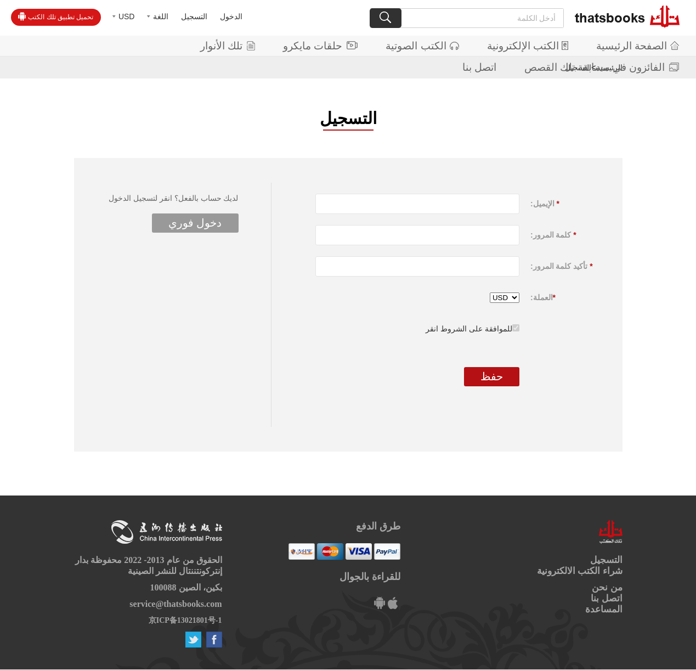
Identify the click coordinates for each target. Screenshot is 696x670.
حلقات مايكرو (320, 46)
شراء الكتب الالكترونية (580, 571)
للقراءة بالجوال (369, 576)
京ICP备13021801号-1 (185, 620)
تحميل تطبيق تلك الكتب (55, 16)
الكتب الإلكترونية (527, 46)
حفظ (491, 376)
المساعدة (604, 609)
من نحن (607, 587)
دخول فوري (195, 223)
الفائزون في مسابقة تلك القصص (601, 67)
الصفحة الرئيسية (637, 46)
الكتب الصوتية (422, 46)
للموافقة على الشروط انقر (469, 328)
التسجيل (194, 16)
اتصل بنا (479, 67)
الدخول (231, 16)
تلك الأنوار (227, 46)
